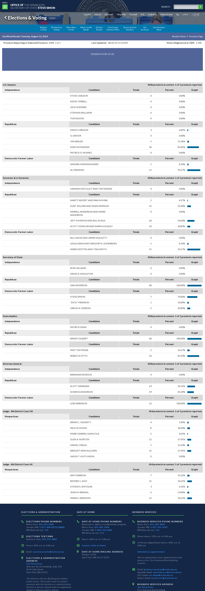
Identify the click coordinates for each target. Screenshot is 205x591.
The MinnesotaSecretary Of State (32, 6)
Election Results (99, 28)
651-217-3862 (49, 539)
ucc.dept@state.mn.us (160, 575)
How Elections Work (159, 28)
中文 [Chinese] (142, 14)
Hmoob (98, 14)
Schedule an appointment (151, 551)
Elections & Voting (25, 18)
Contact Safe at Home (94, 545)
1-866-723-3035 (103, 530)
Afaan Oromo (166, 14)
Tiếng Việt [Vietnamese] (121, 14)
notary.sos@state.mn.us (164, 578)
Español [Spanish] (87, 14)
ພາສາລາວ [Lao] (152, 14)
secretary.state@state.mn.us (48, 551)
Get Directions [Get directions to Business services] (145, 587)
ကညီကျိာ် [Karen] (195, 14)
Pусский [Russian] (133, 14)
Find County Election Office (113, 28)
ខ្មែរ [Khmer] (177, 14)
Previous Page (196, 36)
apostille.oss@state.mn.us (167, 572)
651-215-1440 (46, 524)
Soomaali (109, 14)
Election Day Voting (56, 28)
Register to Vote (43, 28)
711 (46, 530)
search (165, 6)
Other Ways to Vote (71, 28)
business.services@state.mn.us (160, 569)
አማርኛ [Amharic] (185, 14)
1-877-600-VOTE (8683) (52, 527)
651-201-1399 (101, 527)
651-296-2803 (157, 524)
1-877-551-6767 (159, 527)
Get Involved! (145, 28)
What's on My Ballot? (86, 28)
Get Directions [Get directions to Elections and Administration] (34, 563)
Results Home (179, 36)
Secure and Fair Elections (130, 28)
